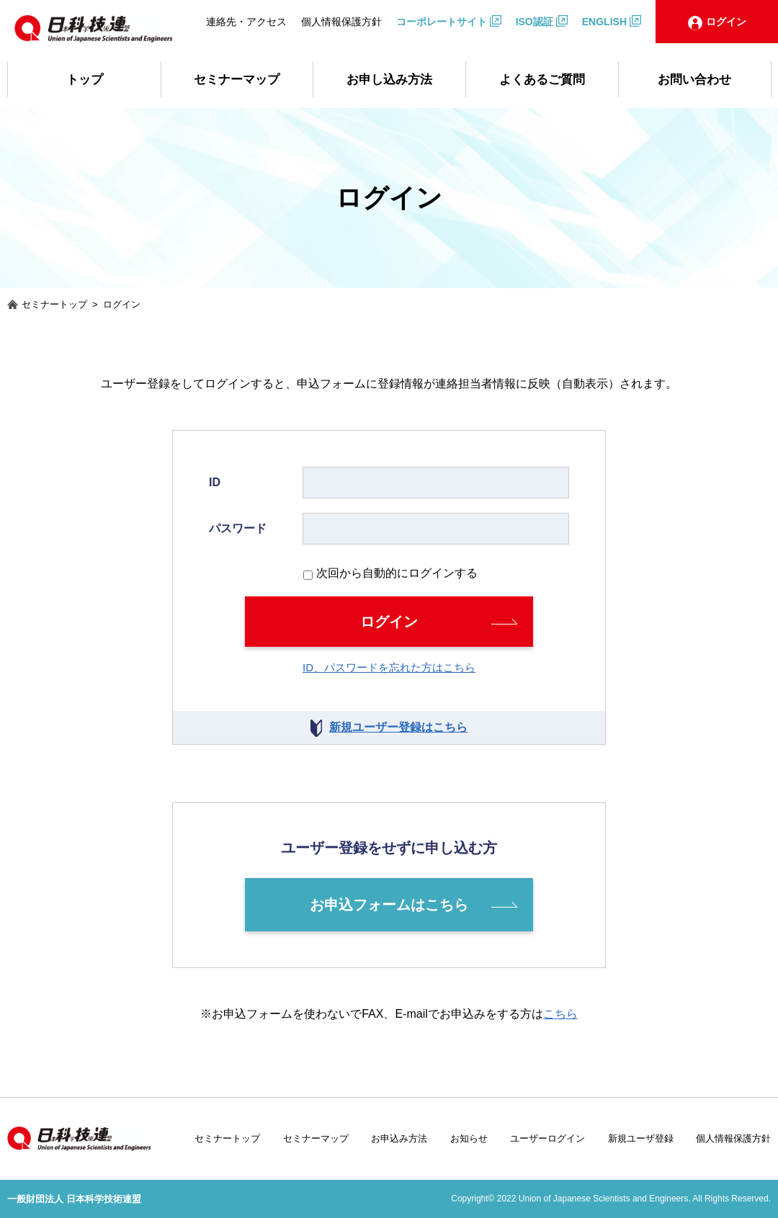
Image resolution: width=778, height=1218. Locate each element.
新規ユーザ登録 (641, 1138)
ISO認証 (534, 21)
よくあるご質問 (542, 79)
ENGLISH (604, 21)
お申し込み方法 (389, 79)
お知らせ (469, 1138)
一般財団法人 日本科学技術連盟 (74, 1199)
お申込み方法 (399, 1138)
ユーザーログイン (547, 1138)
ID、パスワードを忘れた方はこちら (389, 667)
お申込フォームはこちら (389, 905)
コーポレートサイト (441, 21)
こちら (560, 1014)
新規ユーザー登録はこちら (398, 727)
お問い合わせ (694, 79)
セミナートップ (227, 1138)
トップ (84, 79)
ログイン (389, 622)
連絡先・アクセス (246, 21)
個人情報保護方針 (341, 21)
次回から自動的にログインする (397, 573)
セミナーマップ (237, 79)
